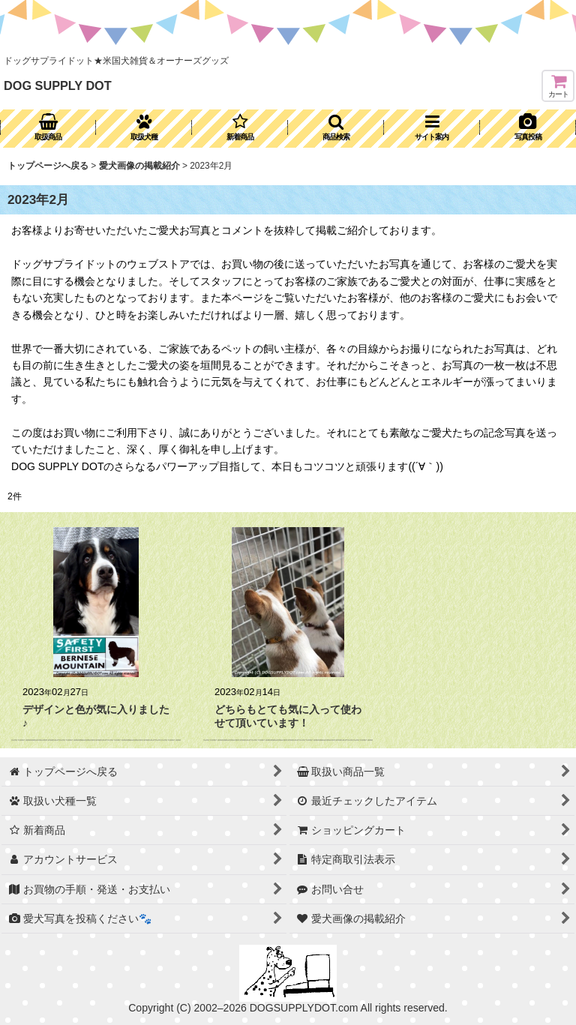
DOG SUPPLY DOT (58, 85)
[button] (336, 128)
